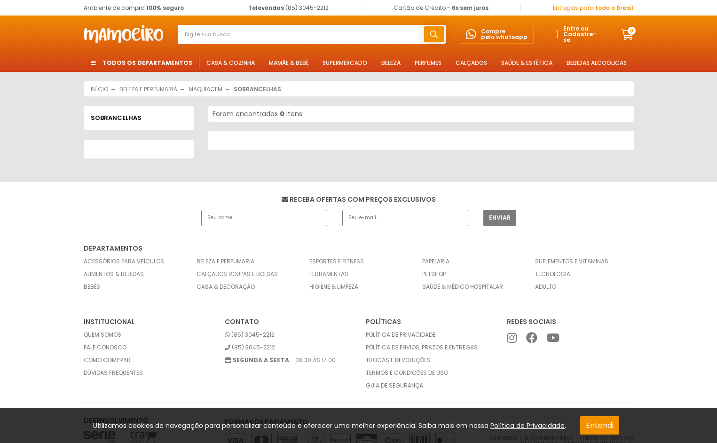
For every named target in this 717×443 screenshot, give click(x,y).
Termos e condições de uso (407, 373)
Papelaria (435, 261)
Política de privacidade (400, 335)
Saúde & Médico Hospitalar (462, 287)
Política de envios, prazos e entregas (422, 347)
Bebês (92, 287)
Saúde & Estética (526, 63)
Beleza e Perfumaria (225, 261)
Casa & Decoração (226, 287)
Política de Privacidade (527, 425)
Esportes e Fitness (336, 261)
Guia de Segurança (394, 385)
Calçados (471, 63)
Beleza (391, 63)
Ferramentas (328, 274)
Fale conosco (105, 347)
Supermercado (345, 63)
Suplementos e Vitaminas (571, 261)
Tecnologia (552, 274)
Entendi (600, 425)
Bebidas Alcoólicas (597, 63)
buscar (434, 34)
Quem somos (102, 335)
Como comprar (107, 360)
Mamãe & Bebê (288, 63)
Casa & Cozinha (230, 63)
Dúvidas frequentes (113, 373)
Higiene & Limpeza (333, 287)
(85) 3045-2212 (250, 335)
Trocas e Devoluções (398, 360)
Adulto (545, 287)
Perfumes (428, 63)
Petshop (434, 274)
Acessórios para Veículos (124, 261)
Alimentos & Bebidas (114, 274)
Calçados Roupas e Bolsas (237, 274)
